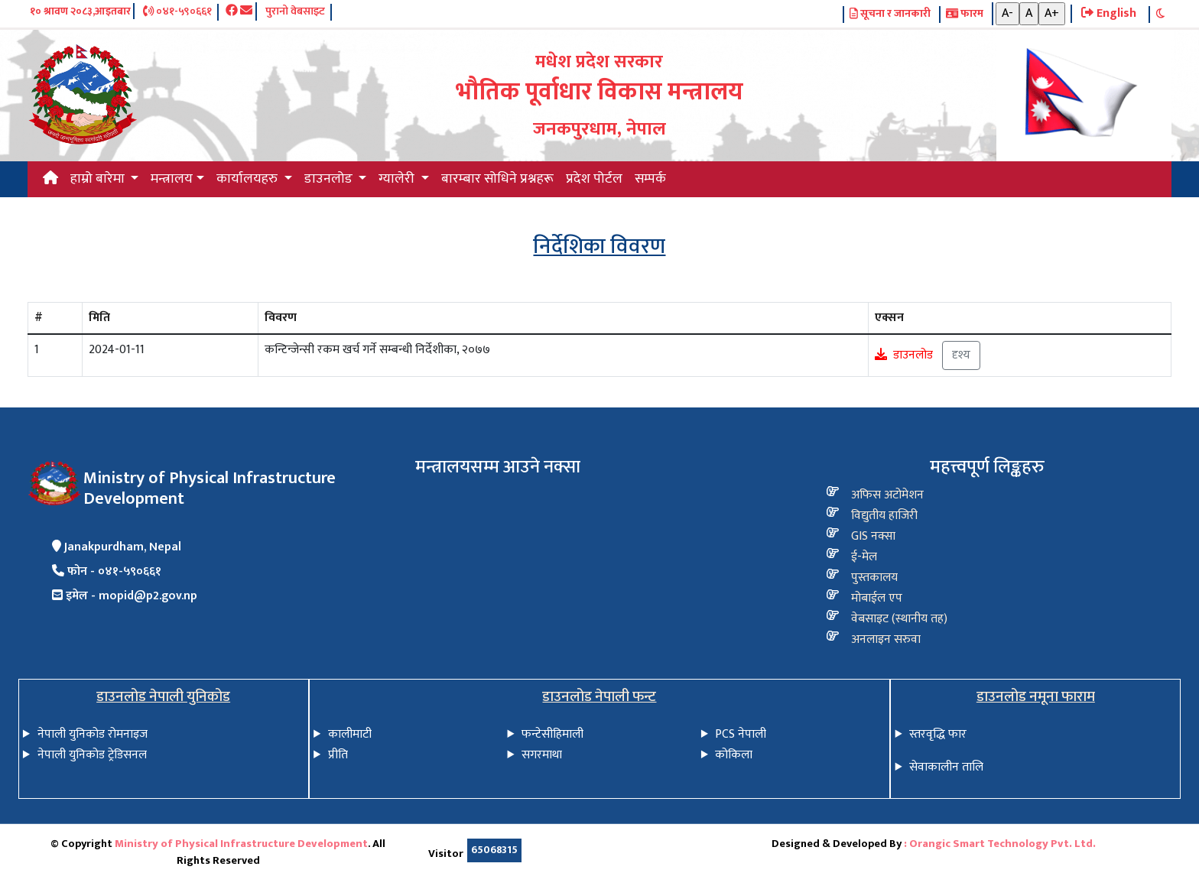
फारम (964, 14)
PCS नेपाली (740, 734)
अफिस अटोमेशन (887, 495)
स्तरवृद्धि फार (938, 734)
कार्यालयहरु (248, 178)
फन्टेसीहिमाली (552, 734)
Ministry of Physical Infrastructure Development (241, 844)
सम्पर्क (650, 178)
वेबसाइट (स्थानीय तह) (899, 619)
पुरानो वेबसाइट (295, 12)
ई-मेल (864, 557)
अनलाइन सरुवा (886, 639)
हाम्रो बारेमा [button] (99, 178)
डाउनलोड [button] (330, 178)
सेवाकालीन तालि (946, 767)
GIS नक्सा (873, 536)
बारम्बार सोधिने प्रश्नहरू (497, 178)
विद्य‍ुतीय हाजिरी (884, 515)
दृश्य (961, 355)
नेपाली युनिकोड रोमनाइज (92, 734)
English (1108, 14)
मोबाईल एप (876, 598)
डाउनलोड (913, 355)
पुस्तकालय (874, 577)
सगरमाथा (542, 755)
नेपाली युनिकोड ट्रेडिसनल (92, 755)
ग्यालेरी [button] (398, 178)
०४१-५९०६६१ (177, 12)
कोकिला (733, 755)
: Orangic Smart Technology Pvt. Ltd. (1000, 844)
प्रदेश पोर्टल (594, 178)
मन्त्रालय (172, 178)
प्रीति (338, 755)
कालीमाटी (350, 734)
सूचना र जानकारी (890, 14)
